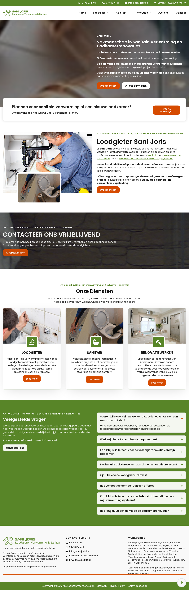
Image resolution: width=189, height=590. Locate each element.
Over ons (163, 12)
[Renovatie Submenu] (149, 12)
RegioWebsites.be (137, 586)
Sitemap (102, 586)
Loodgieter (99, 12)
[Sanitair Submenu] (127, 12)
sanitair (152, 155)
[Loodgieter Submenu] (107, 12)
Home (82, 12)
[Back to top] (181, 582)
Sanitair (121, 12)
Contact (181, 12)
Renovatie (142, 12)
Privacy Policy (117, 586)
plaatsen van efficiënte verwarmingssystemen (146, 158)
